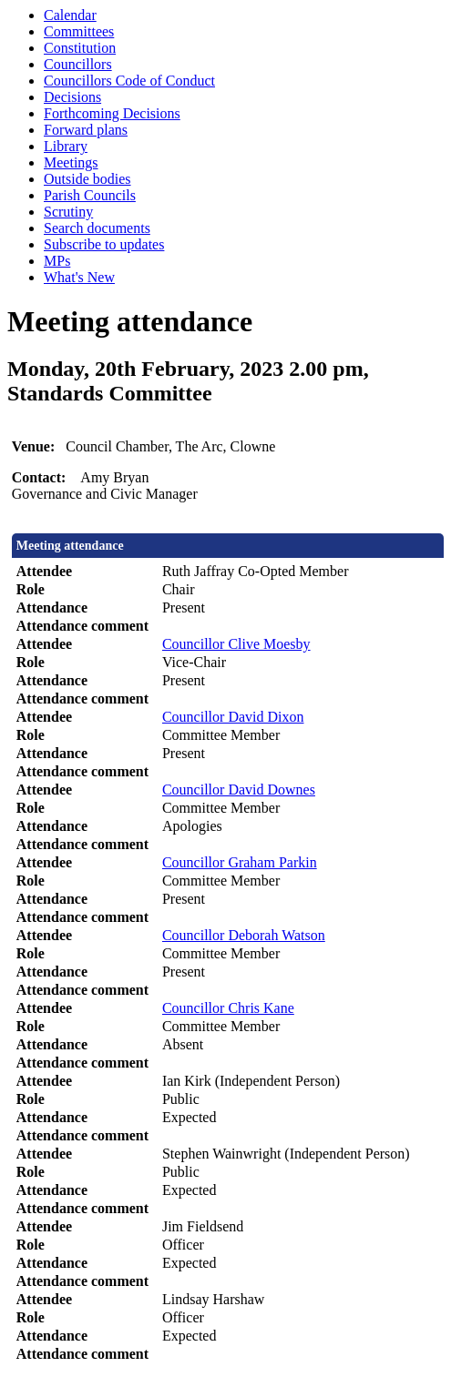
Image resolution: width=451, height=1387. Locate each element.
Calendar (70, 15)
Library (65, 146)
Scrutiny (68, 211)
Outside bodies (87, 179)
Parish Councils (90, 195)
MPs (57, 260)
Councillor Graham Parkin (239, 862)
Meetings (71, 162)
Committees (79, 31)
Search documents (97, 228)
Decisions (72, 97)
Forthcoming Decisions (112, 113)
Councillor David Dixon (233, 716)
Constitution (80, 48)
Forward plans (86, 129)
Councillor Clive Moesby (236, 644)
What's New (79, 277)
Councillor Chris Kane (228, 1008)
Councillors (78, 64)
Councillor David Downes (238, 789)
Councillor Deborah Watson (243, 935)
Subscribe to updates (104, 244)
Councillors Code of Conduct (129, 80)
